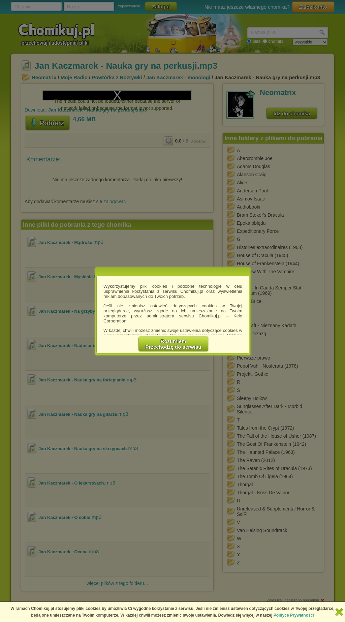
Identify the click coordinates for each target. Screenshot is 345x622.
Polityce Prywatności (294, 615)
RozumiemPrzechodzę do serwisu (173, 344)
